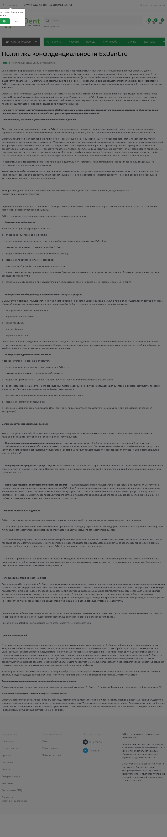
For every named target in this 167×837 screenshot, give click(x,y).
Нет (16, 21)
